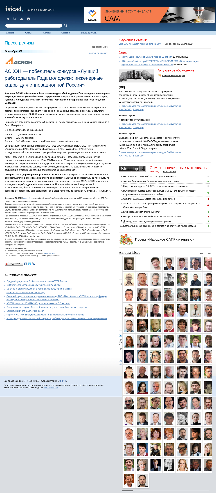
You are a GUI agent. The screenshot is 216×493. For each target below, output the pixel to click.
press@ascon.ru (49, 253)
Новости (10, 32)
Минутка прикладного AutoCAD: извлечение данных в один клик (155, 186)
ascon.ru (26, 198)
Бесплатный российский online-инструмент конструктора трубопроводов (159, 226)
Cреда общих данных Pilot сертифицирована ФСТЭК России (36, 281)
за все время (169, 171)
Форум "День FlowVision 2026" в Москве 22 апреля (147, 57)
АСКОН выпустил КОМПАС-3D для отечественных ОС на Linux (38, 303)
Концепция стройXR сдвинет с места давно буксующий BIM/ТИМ (39, 289)
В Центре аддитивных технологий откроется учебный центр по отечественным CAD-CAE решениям (56, 318)
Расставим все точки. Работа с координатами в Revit (149, 176)
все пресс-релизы (100, 47)
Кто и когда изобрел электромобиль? (141, 212)
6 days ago (138, 127)
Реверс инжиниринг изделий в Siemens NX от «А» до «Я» (152, 216)
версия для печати (98, 53)
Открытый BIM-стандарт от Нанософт (25, 311)
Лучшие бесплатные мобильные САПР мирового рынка (151, 181)
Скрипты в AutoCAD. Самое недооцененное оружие (149, 199)
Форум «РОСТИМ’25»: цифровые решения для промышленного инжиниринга (45, 314)
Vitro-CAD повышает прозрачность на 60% (140, 44)
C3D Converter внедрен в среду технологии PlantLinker (33, 285)
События (65, 32)
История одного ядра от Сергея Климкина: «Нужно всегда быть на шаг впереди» (46, 307)
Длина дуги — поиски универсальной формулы (147, 221)
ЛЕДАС (62, 381)
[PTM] (122, 87)
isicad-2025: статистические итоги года (25, 292)
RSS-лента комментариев (173, 75)
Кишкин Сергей (127, 115)
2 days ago (138, 109)
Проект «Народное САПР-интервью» (164, 239)
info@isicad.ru (51, 387)
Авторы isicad (129, 252)
